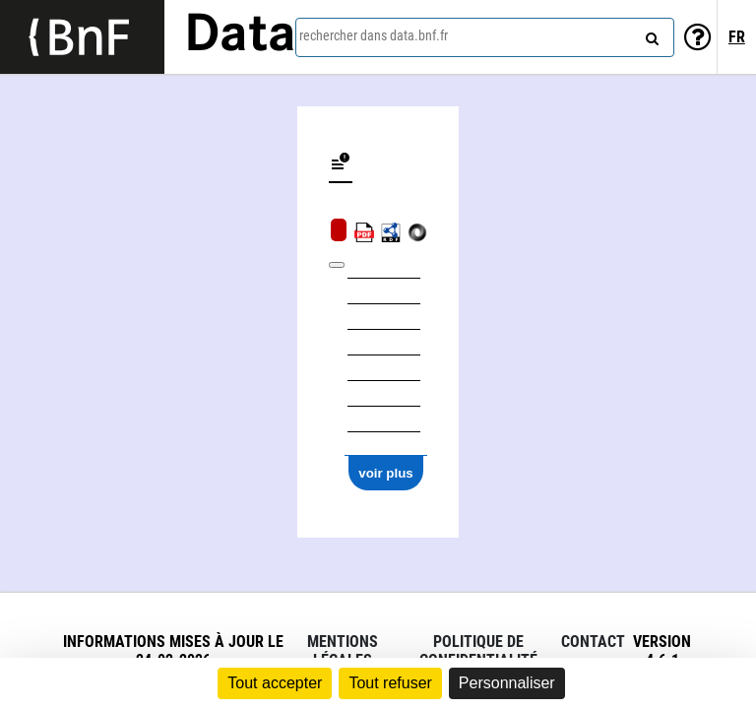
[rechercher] (650, 34)
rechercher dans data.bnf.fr (373, 35)
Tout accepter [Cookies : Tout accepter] (274, 683)
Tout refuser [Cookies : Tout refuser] (389, 683)
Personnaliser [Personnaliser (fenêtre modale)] (507, 683)
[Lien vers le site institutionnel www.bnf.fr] (82, 37)
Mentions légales (342, 651)
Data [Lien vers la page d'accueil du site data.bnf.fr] (240, 36)
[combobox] (484, 37)
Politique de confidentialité (478, 651)
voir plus (385, 473)
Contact (593, 641)
